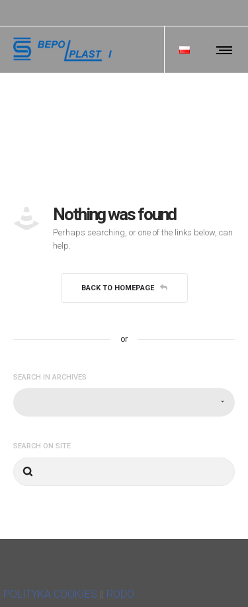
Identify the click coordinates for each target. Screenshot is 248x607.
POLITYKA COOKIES (50, 594)
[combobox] (124, 402)
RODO (120, 594)
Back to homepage (124, 288)
